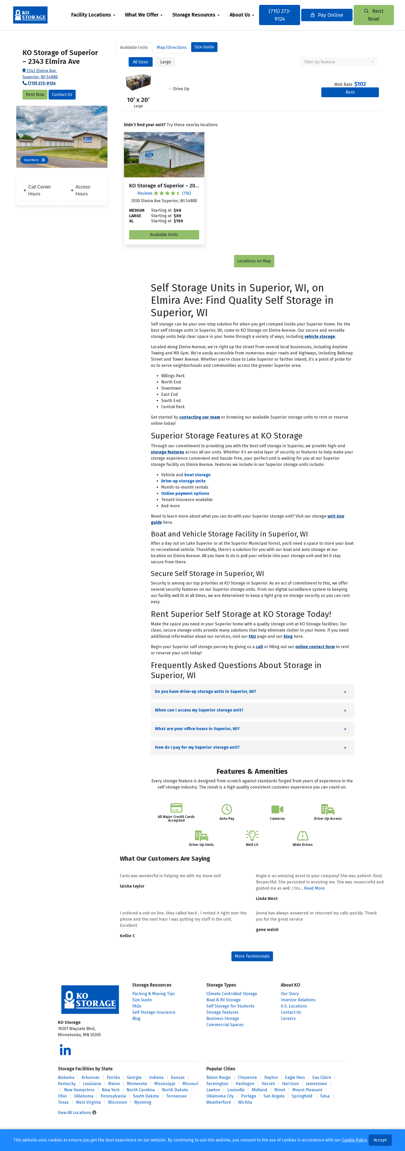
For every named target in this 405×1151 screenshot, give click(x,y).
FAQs (136, 1006)
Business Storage (222, 1018)
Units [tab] (134, 47)
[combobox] (339, 62)
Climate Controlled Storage (231, 993)
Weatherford (218, 1102)
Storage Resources (195, 15)
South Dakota (146, 1096)
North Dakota (175, 1089)
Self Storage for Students (230, 1006)
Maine (114, 1083)
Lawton (213, 1089)
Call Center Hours (37, 190)
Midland (259, 1089)
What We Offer (143, 15)
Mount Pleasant (307, 1089)
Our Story (290, 993)
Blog (136, 1018)
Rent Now (35, 94)
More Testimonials (252, 956)
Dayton (271, 1077)
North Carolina (141, 1089)
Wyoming (142, 1102)
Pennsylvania (113, 1096)
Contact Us (62, 94)
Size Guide (204, 46)
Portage (248, 1096)
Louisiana (92, 1083)
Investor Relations (298, 999)
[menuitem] (95, 15)
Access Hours (80, 190)
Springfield (302, 1096)
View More (34, 160)
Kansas (178, 1077)
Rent (350, 92)
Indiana (156, 1077)
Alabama (66, 1077)
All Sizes (140, 61)
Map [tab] (172, 47)
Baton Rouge (218, 1077)
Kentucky (67, 1083)
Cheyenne (247, 1077)
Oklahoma (83, 1096)
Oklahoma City (220, 1096)
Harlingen (245, 1083)
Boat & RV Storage (223, 999)
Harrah (268, 1083)
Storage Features (222, 1012)
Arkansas (90, 1077)
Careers (288, 1018)
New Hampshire (79, 1089)
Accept (380, 1140)
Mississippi (164, 1083)
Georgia (134, 1077)
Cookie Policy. (355, 1140)
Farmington (217, 1083)
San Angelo (274, 1096)
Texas (63, 1102)
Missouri (190, 1083)
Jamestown (316, 1083)
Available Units (164, 234)
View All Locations (77, 1112)
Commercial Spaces (225, 1024)
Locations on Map (254, 261)
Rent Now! (369, 15)
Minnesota (137, 1083)
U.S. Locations (294, 1006)
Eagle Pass (295, 1077)
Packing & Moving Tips (153, 993)
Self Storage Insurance (153, 1012)
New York (111, 1089)
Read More (314, 888)
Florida (113, 1077)
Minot (279, 1089)
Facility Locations (93, 15)
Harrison (290, 1083)
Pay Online (325, 15)
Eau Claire (321, 1077)
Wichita (245, 1102)
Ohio (62, 1096)
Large (165, 61)
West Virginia (88, 1102)
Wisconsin (117, 1102)
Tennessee (176, 1096)
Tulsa (325, 1096)
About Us (241, 15)
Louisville (236, 1089)
